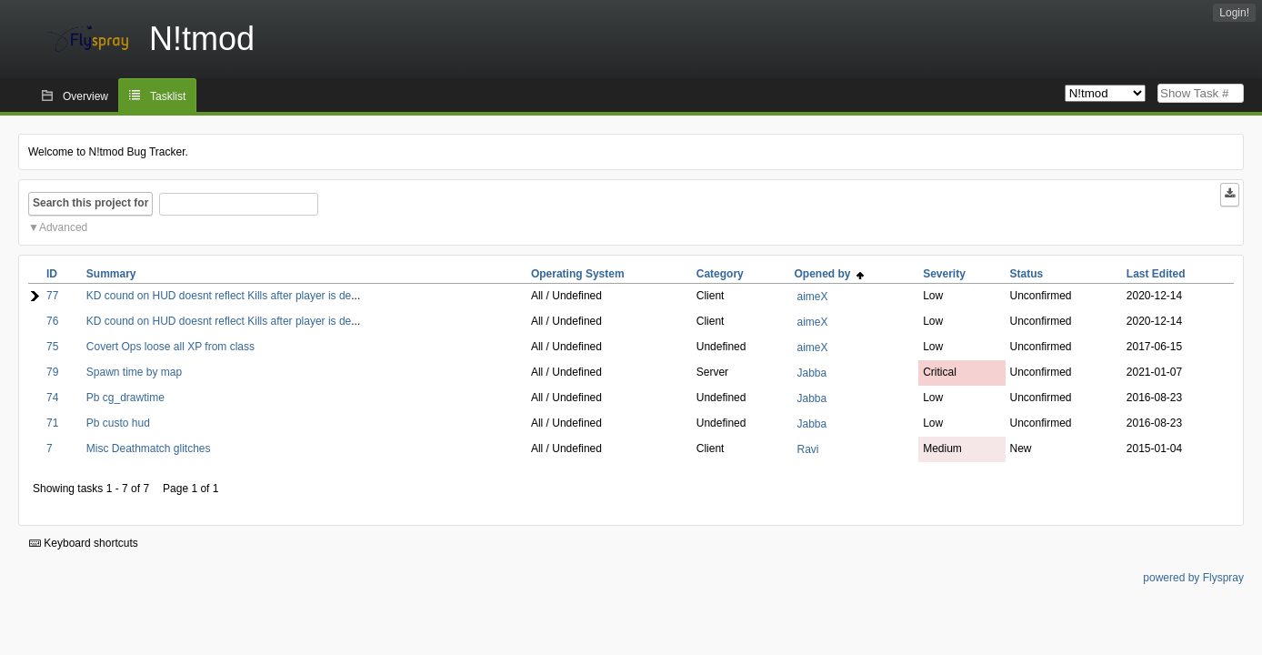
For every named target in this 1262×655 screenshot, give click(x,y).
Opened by (829, 273)
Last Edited (1156, 273)
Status (1027, 273)
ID (51, 273)
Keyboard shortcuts (83, 543)
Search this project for (90, 202)
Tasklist (167, 96)
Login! (1234, 12)
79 (52, 372)
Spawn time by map (134, 372)
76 (52, 321)
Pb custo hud (118, 423)
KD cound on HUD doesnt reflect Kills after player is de (218, 295)
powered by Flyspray (1193, 577)
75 (52, 346)
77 (52, 295)
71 (52, 423)
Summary (111, 273)
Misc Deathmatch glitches (148, 448)
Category (720, 273)
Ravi (807, 449)
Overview (85, 96)
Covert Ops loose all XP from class (170, 346)
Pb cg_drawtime (125, 397)
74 (52, 397)
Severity (944, 273)
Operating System (578, 273)
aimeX (811, 296)
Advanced (63, 227)
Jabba (811, 373)
